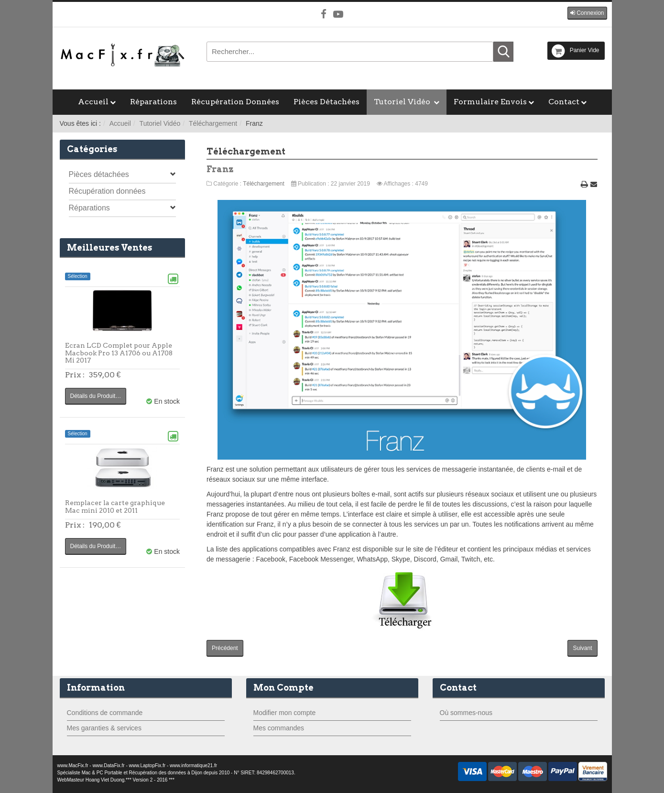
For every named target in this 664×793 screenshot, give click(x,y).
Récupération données (107, 191)
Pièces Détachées (326, 101)
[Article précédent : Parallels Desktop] (225, 648)
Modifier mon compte (284, 712)
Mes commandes (279, 728)
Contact (563, 101)
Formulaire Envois (490, 101)
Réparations (153, 101)
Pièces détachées (99, 174)
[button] (587, 13)
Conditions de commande (105, 712)
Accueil (93, 101)
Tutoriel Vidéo (403, 101)
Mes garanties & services (104, 728)
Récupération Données (235, 101)
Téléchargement (213, 123)
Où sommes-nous (466, 712)
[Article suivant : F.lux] (582, 648)
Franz (220, 169)
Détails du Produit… (95, 396)
